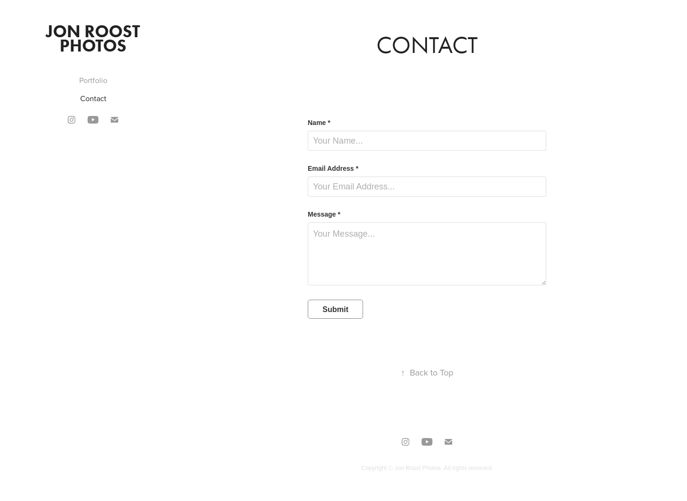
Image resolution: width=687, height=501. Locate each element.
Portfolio (93, 80)
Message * (324, 214)
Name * (319, 122)
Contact (93, 98)
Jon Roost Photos (95, 38)
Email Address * (333, 168)
